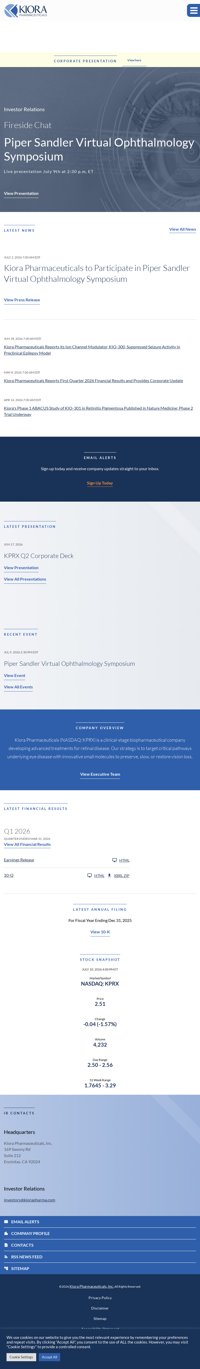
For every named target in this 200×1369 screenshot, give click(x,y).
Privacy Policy (100, 1298)
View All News (182, 229)
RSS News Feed (23, 1257)
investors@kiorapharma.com (29, 1200)
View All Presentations (25, 579)
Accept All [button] (49, 1357)
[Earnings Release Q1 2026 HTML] (66, 860)
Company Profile (27, 1234)
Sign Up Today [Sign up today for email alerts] (100, 483)
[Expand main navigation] (193, 10)
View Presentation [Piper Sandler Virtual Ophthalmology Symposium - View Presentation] (21, 193)
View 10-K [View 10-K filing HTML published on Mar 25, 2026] (100, 932)
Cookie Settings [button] (21, 1357)
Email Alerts (21, 1222)
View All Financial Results (27, 844)
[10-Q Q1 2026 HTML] (54, 876)
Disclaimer (100, 1309)
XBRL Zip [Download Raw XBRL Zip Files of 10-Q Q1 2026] (118, 876)
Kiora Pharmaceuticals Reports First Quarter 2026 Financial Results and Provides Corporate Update (93, 380)
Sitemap (16, 1269)
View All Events (18, 686)
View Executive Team (100, 774)
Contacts (19, 1245)
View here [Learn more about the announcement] (134, 60)
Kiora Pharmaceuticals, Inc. (92, 1287)
